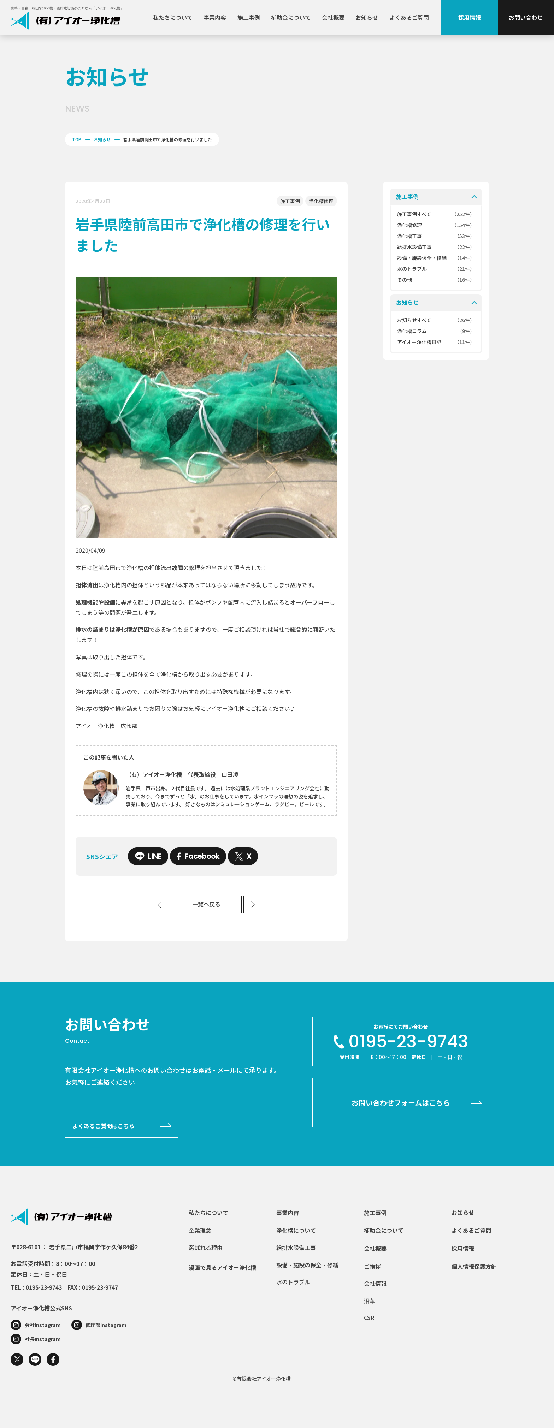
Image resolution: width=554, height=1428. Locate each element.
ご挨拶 (372, 1266)
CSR (369, 1317)
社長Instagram (43, 1339)
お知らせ (366, 17)
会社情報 (375, 1283)
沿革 (369, 1300)
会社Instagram (43, 1324)
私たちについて (173, 17)
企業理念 (200, 1230)
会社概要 (333, 17)
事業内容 (215, 17)
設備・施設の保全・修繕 (307, 1265)
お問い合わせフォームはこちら (401, 1102)
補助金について (291, 17)
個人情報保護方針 (474, 1266)
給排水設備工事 (296, 1247)
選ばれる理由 (206, 1247)
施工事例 (248, 17)
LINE (148, 856)
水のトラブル (293, 1282)
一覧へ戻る (206, 904)
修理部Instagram (106, 1324)
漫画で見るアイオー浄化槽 (222, 1267)
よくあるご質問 (409, 17)
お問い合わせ (526, 17)
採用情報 (469, 17)
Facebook (198, 856)
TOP (76, 139)
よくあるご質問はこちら (103, 1125)
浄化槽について (296, 1230)
